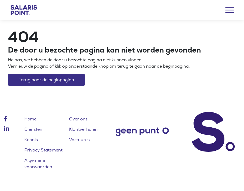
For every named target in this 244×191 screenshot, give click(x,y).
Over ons (78, 119)
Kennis (31, 139)
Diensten (33, 129)
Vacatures (79, 139)
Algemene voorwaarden (38, 164)
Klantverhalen (83, 129)
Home (30, 119)
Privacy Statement (43, 150)
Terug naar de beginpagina (46, 80)
